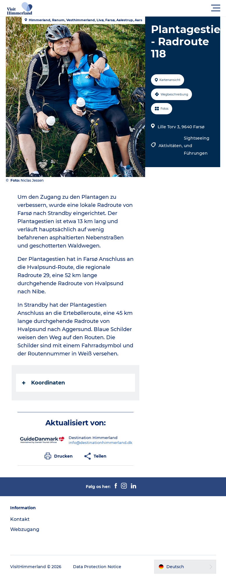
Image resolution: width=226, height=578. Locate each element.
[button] (139, 8)
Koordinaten (43, 383)
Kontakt (20, 519)
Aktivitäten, (171, 145)
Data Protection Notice (97, 566)
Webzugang (24, 529)
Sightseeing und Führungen (196, 146)
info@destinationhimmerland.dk (100, 442)
